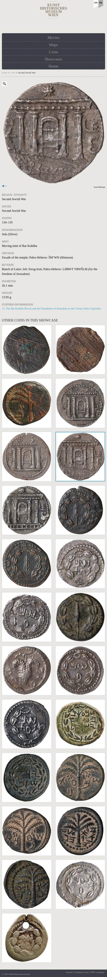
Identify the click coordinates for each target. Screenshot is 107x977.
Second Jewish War (27, 72)
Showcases (53, 59)
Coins (53, 52)
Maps (53, 45)
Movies (53, 37)
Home (53, 66)
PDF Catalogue (97, 972)
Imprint (69, 972)
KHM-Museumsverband (19, 974)
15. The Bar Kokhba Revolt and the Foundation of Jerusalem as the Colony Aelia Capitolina (51, 308)
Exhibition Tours (81, 972)
